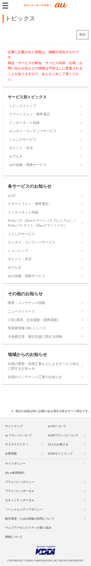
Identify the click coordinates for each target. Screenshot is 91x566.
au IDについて (57, 426)
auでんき (15, 156)
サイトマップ (14, 426)
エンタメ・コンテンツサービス (33, 131)
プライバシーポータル (19, 491)
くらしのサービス (22, 139)
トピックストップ (22, 106)
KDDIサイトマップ (60, 453)
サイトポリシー (15, 463)
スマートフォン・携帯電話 (29, 114)
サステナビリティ (16, 444)
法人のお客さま (58, 444)
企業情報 (11, 453)
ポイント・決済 (21, 148)
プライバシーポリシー (19, 482)
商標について (14, 537)
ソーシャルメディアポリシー (24, 509)
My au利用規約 (14, 472)
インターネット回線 (24, 123)
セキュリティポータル (19, 500)
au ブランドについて (18, 435)
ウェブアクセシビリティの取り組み (28, 527)
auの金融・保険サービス (27, 165)
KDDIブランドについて (63, 435)
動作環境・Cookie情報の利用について (29, 518)
